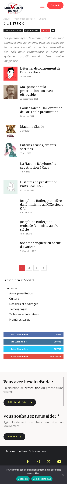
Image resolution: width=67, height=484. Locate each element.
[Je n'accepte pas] (62, 474)
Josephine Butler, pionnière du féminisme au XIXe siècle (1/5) (41, 204)
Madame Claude (32, 127)
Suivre (57, 341)
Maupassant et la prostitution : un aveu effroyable (36, 91)
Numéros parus (19, 320)
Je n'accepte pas (42, 479)
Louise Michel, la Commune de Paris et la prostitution (41, 110)
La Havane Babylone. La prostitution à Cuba (38, 165)
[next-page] (44, 268)
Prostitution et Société (25, 18)
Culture (45, 30)
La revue (11, 288)
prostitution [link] (32, 388)
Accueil (6, 18)
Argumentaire (31, 30)
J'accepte (23, 479)
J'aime (58, 334)
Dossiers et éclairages (23, 304)
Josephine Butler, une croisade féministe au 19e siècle (39, 226)
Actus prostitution (13, 30)
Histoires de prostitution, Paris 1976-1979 (39, 184)
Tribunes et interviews (24, 314)
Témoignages (18, 309)
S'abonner (55, 356)
